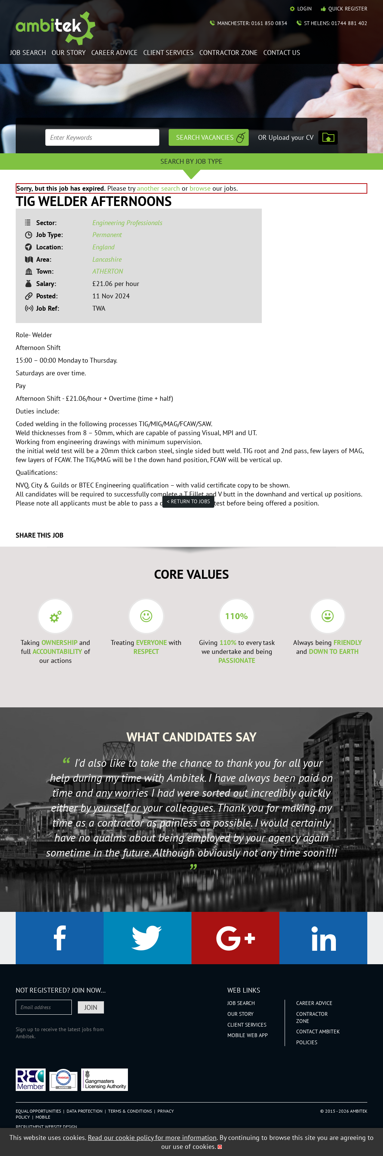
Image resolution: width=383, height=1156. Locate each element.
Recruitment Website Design (46, 1126)
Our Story (69, 53)
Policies (306, 1042)
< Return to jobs (188, 501)
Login (304, 8)
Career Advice (114, 53)
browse (200, 188)
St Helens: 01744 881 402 (335, 23)
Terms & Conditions (130, 1111)
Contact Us (281, 53)
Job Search (28, 53)
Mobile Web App (247, 1035)
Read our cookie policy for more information (152, 1137)
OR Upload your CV (285, 137)
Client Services (168, 53)
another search (158, 188)
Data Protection (84, 1111)
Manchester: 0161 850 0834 (252, 23)
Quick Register (347, 8)
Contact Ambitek (318, 1031)
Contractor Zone (228, 53)
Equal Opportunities (38, 1111)
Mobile (43, 1117)
